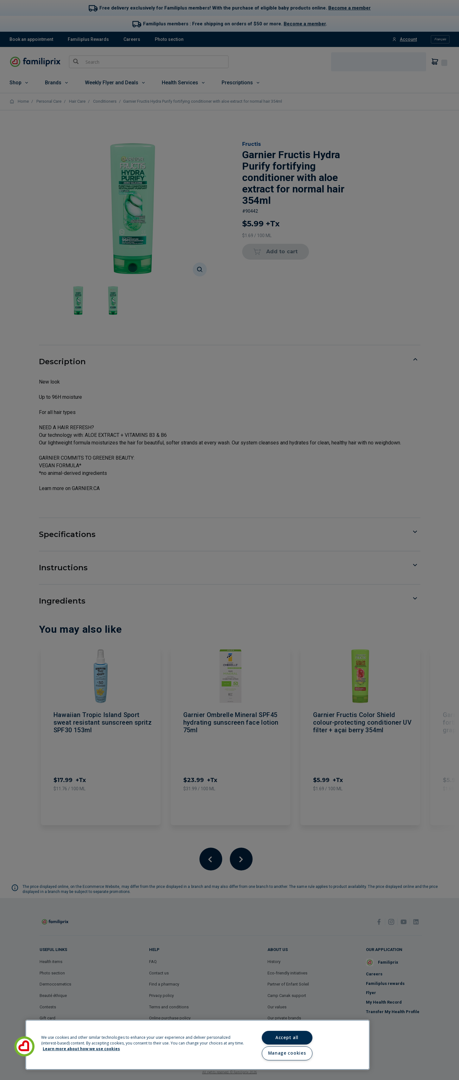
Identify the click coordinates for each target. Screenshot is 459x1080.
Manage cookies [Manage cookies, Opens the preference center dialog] (287, 1053)
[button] (24, 1046)
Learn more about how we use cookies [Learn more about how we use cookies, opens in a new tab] (81, 1048)
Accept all (287, 1037)
